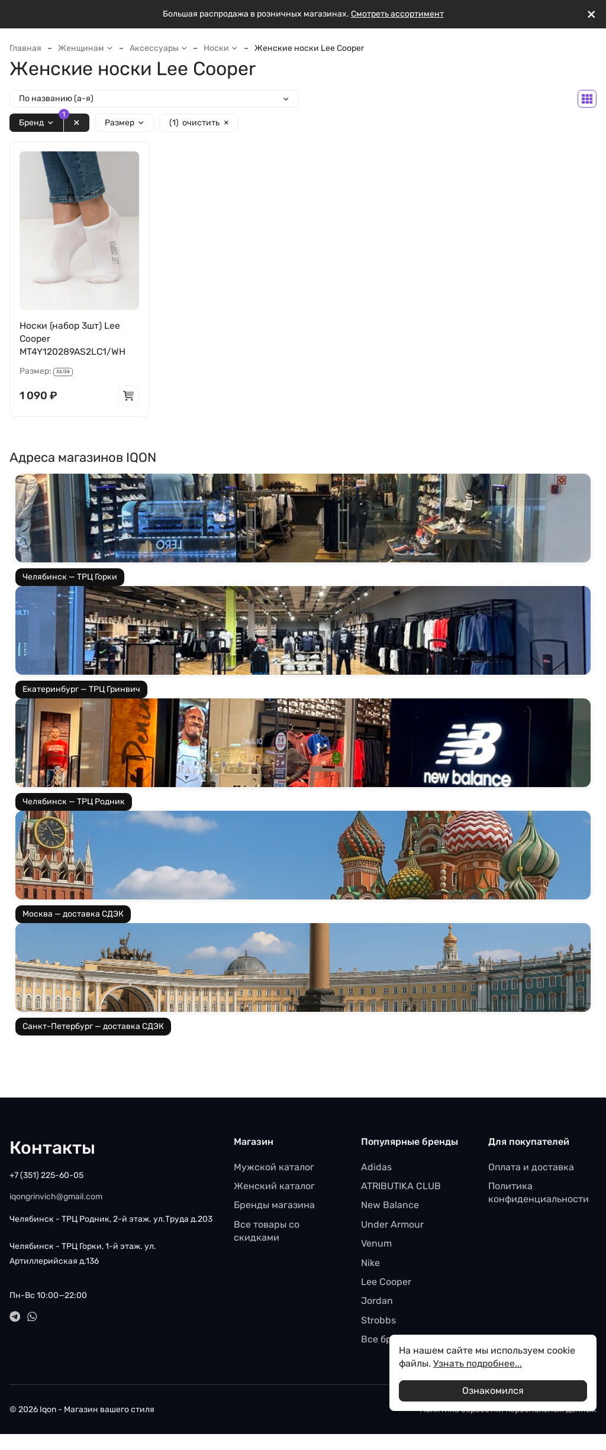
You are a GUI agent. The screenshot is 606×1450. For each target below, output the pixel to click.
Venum (376, 1244)
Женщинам (85, 48)
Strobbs (378, 1320)
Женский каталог (274, 1187)
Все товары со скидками (266, 1231)
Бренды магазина (274, 1206)
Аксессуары (159, 48)
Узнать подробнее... (478, 1363)
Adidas (376, 1167)
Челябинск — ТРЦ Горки (69, 578)
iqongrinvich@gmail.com (55, 1197)
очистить (199, 123)
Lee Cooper (386, 1283)
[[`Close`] (591, 14)
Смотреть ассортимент (397, 14)
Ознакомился (493, 1390)
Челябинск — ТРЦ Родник (73, 803)
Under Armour (392, 1225)
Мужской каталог (274, 1167)
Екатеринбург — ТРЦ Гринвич (81, 690)
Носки (221, 48)
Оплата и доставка (531, 1167)
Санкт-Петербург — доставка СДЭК (93, 1027)
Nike (370, 1263)
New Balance (390, 1206)
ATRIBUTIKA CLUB (401, 1187)
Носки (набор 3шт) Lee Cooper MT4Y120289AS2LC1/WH (73, 339)
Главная (25, 48)
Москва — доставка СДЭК (73, 915)
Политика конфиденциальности (538, 1194)
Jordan (377, 1301)
